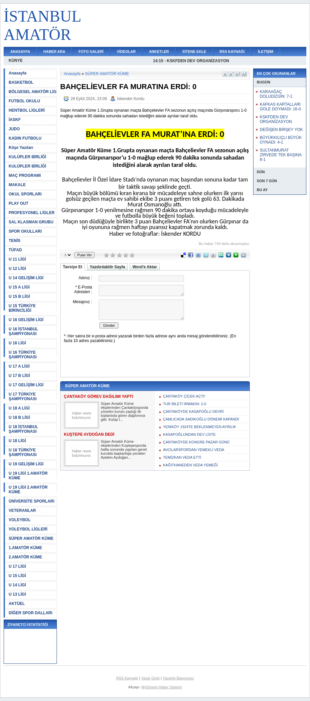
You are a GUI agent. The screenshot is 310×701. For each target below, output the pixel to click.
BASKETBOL (21, 82)
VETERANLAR (22, 510)
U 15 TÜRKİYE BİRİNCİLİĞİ (22, 308)
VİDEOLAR (126, 52)
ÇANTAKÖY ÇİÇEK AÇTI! (184, 396)
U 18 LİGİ (17, 440)
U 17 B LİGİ (19, 375)
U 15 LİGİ (17, 575)
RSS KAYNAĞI (232, 52)
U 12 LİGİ (17, 268)
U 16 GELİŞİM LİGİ (26, 319)
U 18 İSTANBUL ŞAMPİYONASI (23, 429)
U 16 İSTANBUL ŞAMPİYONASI (23, 331)
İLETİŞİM (265, 52)
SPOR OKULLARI (25, 231)
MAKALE (17, 184)
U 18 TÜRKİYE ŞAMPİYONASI (23, 452)
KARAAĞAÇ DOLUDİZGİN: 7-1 (276, 94)
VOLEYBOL (20, 520)
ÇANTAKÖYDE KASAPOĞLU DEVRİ (193, 411)
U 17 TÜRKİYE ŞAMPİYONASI (23, 396)
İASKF (15, 119)
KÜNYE (16, 60)
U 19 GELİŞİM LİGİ (26, 464)
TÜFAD (15, 250)
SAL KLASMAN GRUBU (31, 222)
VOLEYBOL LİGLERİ (28, 529)
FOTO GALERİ (90, 52)
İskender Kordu (130, 98)
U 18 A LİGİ (19, 408)
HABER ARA (55, 52)
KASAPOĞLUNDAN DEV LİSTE (189, 434)
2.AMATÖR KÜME (25, 557)
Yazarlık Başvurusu (178, 678)
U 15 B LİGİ (19, 296)
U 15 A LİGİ (19, 287)
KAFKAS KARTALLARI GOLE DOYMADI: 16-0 (280, 106)
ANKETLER (159, 52)
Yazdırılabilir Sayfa (107, 267)
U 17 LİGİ (17, 566)
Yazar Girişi (150, 678)
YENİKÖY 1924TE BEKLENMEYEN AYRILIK (199, 427)
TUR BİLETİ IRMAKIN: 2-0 (184, 404)
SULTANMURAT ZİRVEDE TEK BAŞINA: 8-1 (281, 155)
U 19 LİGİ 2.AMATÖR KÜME (28, 489)
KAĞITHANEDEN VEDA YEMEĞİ (190, 465)
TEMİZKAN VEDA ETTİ (182, 457)
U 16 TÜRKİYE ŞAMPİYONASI (23, 354)
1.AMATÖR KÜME (25, 547)
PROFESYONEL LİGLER (32, 212)
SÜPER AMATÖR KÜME (31, 538)
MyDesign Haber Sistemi (161, 687)
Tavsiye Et (72, 267)
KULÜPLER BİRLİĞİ (27, 157)
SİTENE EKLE (194, 52)
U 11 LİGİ (17, 259)
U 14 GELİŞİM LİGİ (26, 278)
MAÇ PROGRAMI (25, 175)
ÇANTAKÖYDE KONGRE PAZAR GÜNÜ (196, 442)
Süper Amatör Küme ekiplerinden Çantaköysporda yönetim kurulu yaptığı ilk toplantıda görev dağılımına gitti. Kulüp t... (124, 411)
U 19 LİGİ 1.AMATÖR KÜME (28, 475)
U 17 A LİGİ (19, 366)
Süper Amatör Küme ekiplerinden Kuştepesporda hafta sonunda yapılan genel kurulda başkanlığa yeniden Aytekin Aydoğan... (124, 449)
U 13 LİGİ (17, 594)
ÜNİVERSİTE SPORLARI (31, 501)
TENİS (14, 240)
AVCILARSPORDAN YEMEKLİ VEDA (193, 450)
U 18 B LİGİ (19, 417)
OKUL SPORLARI (25, 194)
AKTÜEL (17, 603)
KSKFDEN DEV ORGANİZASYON (276, 119)
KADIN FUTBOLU (25, 138)
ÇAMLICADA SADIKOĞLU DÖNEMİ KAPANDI (201, 419)
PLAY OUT (18, 203)
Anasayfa (17, 73)
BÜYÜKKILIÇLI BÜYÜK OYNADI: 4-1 (281, 140)
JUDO (14, 129)
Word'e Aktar (144, 267)
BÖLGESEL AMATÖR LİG (33, 91)
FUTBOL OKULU (24, 101)
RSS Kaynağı (127, 678)
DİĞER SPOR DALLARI (30, 613)
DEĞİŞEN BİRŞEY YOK (281, 129)
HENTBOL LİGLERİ (27, 110)
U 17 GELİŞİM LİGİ (26, 385)
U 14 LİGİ (17, 585)
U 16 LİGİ (17, 343)
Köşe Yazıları (21, 147)
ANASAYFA (20, 52)
